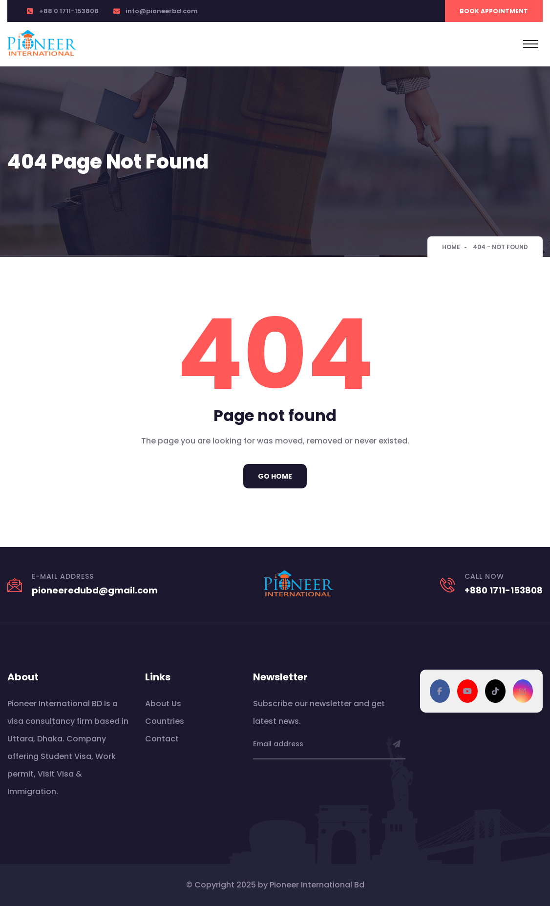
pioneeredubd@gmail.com (95, 590)
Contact (162, 738)
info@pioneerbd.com (162, 11)
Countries (164, 721)
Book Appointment (494, 11)
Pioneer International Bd (317, 884)
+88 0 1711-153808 (69, 11)
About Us (163, 703)
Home (451, 247)
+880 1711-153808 (504, 590)
